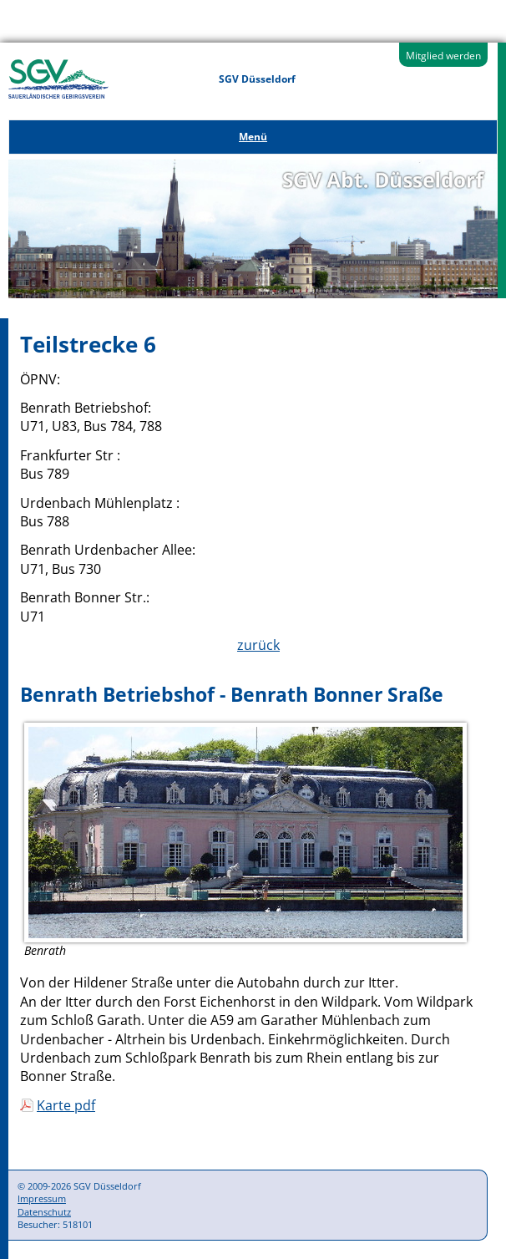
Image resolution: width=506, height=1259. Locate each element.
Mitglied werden (443, 55)
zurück (258, 645)
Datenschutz (44, 1212)
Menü (253, 136)
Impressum (42, 1198)
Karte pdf (66, 1105)
